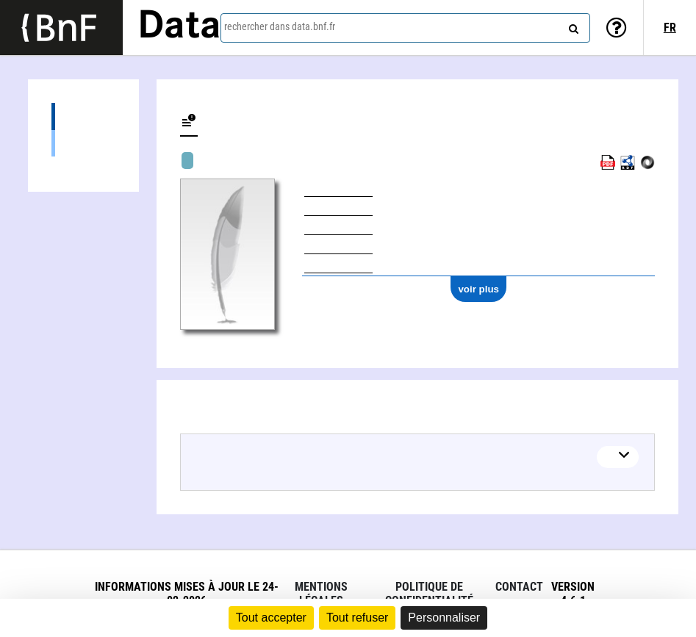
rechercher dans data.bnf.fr (279, 26)
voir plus (478, 289)
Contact (519, 587)
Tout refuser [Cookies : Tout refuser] (357, 617)
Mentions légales (321, 594)
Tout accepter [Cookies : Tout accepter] (271, 617)
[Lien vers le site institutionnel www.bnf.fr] (61, 27)
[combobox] (405, 28)
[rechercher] (571, 25)
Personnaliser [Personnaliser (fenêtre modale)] (444, 617)
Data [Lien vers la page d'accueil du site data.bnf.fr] (179, 27)
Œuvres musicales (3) (83, 143)
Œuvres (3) (83, 116)
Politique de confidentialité (429, 594)
